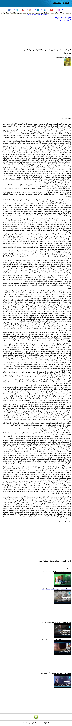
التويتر (18, 9)
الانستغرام (32, 9)
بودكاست (61, 9)
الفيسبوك (11, 9)
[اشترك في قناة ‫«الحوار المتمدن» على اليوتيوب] (36, 14)
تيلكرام (47, 9)
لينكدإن (40, 9)
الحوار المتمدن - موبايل (62, 17)
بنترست (53, 9)
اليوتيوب (25, 9)
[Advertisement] (37, 33)
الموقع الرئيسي (65, 20)
